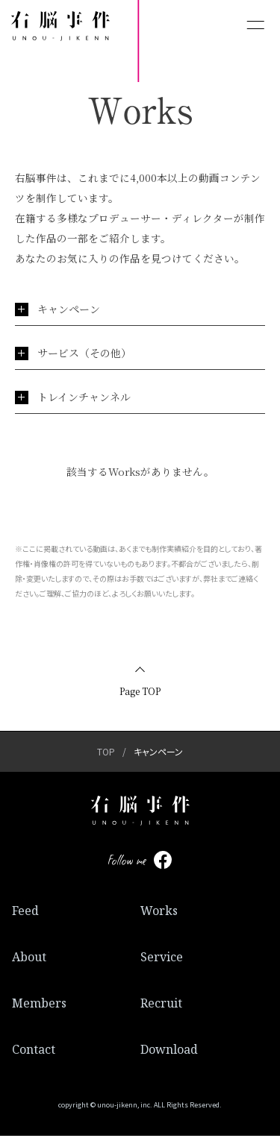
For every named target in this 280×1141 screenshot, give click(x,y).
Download (169, 1054)
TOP (106, 756)
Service (161, 962)
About (29, 962)
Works (159, 916)
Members (39, 1008)
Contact (33, 1054)
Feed (25, 916)
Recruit (161, 1008)
